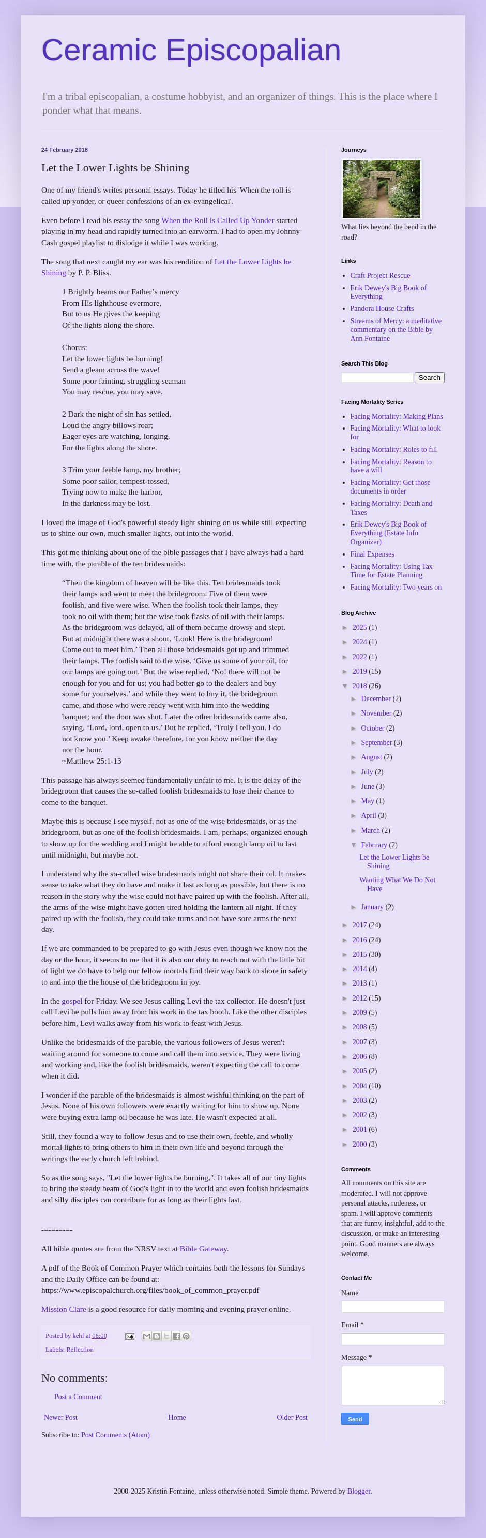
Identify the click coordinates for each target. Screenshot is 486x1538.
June (368, 786)
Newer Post (61, 1417)
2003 (361, 1100)
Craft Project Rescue (381, 275)
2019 (361, 671)
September (377, 743)
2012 (361, 998)
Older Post (292, 1417)
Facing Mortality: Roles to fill (394, 449)
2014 (361, 969)
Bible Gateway (203, 1248)
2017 (361, 925)
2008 (361, 1027)
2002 (361, 1115)
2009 (361, 1013)
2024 (361, 642)
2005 (361, 1071)
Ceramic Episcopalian (191, 50)
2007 (361, 1042)
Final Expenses (372, 554)
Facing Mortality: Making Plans (397, 416)
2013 (361, 983)
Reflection (79, 1349)
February (375, 845)
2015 (361, 954)
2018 (361, 686)
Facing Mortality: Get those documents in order (391, 487)
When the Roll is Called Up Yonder (217, 220)
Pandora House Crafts (382, 308)
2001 (361, 1129)
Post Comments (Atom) (115, 1435)
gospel (72, 1000)
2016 (361, 940)
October (373, 728)
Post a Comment (78, 1397)
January (373, 907)
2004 (361, 1086)
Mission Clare (63, 1309)
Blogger (358, 1491)
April (369, 815)
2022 (361, 657)
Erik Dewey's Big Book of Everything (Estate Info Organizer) (389, 533)
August (372, 757)
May (368, 801)
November (377, 713)
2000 (361, 1144)
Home (177, 1417)
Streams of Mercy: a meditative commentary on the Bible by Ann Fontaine (396, 329)
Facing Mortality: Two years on (396, 587)
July (368, 772)
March (371, 830)
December (376, 699)
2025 (361, 627)
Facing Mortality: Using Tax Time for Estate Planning (392, 571)
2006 (361, 1056)
